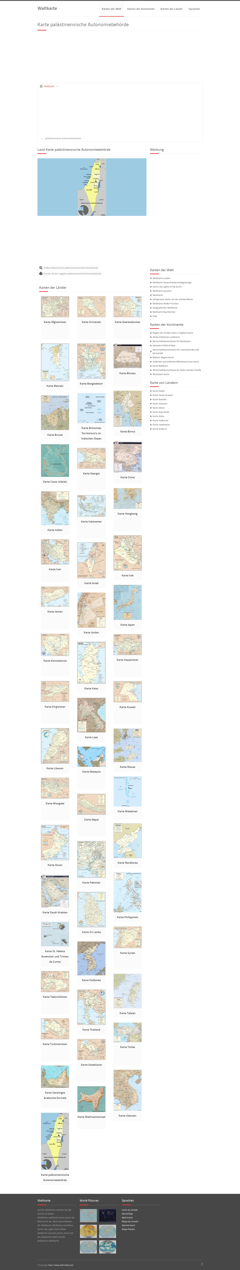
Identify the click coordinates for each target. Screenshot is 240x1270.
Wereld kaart (128, 1225)
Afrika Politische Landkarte (166, 337)
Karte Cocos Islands (55, 481)
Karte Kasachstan (127, 660)
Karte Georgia (91, 473)
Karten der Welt (111, 9)
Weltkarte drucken (162, 290)
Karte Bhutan (127, 373)
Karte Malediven (128, 811)
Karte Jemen (55, 611)
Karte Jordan (91, 632)
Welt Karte (127, 1217)
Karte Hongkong (127, 513)
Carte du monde (130, 1209)
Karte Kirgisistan (55, 707)
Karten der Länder (172, 9)
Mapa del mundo (130, 1221)
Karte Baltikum (160, 365)
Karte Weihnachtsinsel (91, 1117)
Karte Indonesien (91, 521)
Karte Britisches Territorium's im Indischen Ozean (91, 433)
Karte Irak (128, 575)
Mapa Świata (128, 1229)
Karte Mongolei (55, 803)
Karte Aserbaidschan (127, 322)
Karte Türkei (127, 1047)
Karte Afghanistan (55, 322)
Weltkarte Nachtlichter (164, 311)
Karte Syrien (127, 953)
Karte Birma (127, 431)
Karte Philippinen (127, 917)
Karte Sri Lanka (91, 932)
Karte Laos (91, 737)
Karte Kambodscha (55, 661)
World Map (127, 1213)
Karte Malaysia (91, 771)
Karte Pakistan (91, 882)
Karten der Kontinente (141, 9)
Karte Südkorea (91, 980)
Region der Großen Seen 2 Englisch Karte (173, 332)
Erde (155, 316)
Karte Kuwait (128, 707)
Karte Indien (54, 530)
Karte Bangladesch (91, 383)
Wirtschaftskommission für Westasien (172, 341)
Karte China (127, 477)
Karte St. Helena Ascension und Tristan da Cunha (55, 956)
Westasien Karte (161, 374)
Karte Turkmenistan (55, 1044)
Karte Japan (127, 625)
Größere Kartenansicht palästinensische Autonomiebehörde (71, 267)
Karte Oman (55, 865)
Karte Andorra (160, 428)
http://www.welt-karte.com (60, 1265)
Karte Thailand (91, 1029)
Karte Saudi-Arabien (55, 912)
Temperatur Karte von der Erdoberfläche (173, 299)
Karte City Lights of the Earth (167, 286)
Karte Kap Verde (161, 412)
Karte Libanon (54, 768)
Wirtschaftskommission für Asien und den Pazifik (177, 370)
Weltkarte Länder (161, 278)
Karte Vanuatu (160, 403)
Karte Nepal (91, 819)
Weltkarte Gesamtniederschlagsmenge (172, 282)
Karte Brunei (55, 435)
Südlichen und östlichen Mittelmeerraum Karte (176, 361)
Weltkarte (47, 8)
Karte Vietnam (127, 1115)
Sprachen (194, 9)
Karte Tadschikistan (55, 997)
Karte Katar (91, 688)
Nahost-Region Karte (163, 357)
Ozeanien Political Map (164, 345)
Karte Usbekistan (91, 1065)
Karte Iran (55, 569)
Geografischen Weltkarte (165, 307)
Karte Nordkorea (128, 863)
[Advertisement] (120, 58)
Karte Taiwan (128, 1013)
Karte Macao (127, 767)
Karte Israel (91, 583)
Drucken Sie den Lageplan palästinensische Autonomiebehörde (72, 273)
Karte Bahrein (55, 386)
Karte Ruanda (159, 399)
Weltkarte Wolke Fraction (165, 303)
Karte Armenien (91, 322)
